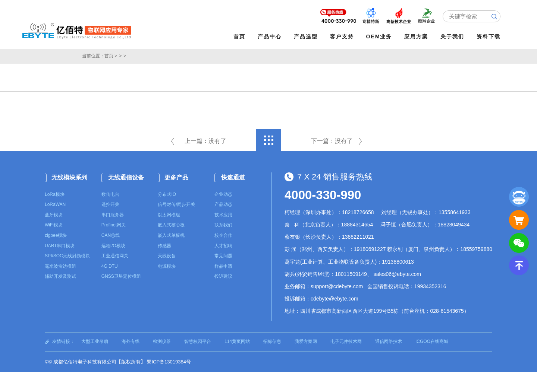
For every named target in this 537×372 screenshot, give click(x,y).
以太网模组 (169, 214)
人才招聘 (223, 245)
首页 (239, 36)
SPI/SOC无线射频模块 (67, 255)
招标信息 (272, 341)
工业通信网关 (114, 255)
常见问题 (223, 255)
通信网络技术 (388, 341)
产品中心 (270, 36)
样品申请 (223, 266)
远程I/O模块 (113, 245)
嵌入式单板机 (171, 235)
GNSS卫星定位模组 (121, 276)
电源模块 (167, 266)
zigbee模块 (56, 235)
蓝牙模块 (54, 214)
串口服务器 (112, 214)
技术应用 (223, 214)
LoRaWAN (55, 204)
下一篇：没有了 (332, 141)
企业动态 (223, 194)
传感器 (164, 245)
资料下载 (489, 36)
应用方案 (416, 36)
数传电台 (110, 194)
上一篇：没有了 (205, 141)
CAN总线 (110, 235)
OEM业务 (379, 36)
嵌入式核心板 (171, 225)
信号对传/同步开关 (176, 204)
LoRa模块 (55, 194)
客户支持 (342, 36)
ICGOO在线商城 (431, 341)
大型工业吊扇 (94, 341)
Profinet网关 (113, 225)
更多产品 (176, 177)
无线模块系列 (69, 177)
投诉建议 (223, 276)
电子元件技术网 (346, 341)
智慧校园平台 (197, 341)
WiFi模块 (54, 225)
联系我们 (223, 225)
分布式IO (167, 194)
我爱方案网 (306, 341)
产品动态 (223, 204)
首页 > (110, 55)
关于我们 (453, 36)
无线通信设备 (126, 177)
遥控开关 (110, 204)
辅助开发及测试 (60, 276)
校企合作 (223, 235)
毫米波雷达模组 (60, 266)
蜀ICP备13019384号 (169, 362)
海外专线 (130, 341)
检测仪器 (162, 341)
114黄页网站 (237, 341)
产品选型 (306, 36)
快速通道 (233, 177)
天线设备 (167, 255)
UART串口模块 (60, 245)
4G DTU (109, 266)
